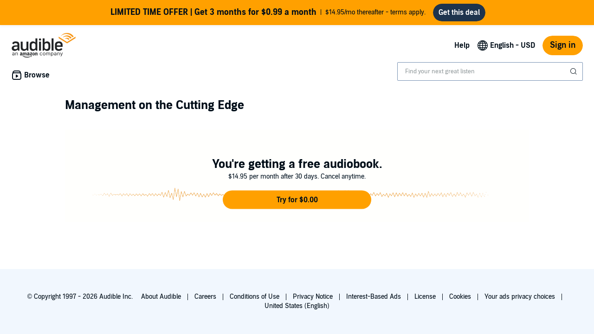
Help (462, 45)
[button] (297, 200)
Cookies (460, 297)
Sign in (562, 45)
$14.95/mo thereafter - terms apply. (268, 12)
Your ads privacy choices (519, 297)
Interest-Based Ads (373, 297)
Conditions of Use (254, 297)
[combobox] (490, 71)
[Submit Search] (574, 71)
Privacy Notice (313, 297)
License (425, 297)
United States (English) (297, 306)
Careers (205, 297)
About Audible (161, 297)
